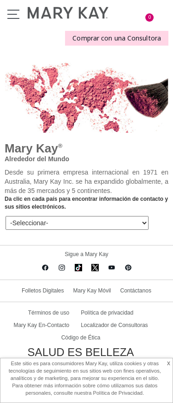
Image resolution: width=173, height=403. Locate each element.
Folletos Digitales (43, 290)
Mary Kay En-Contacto (41, 325)
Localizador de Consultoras (114, 325)
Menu (13, 14)
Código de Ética (81, 337)
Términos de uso (48, 313)
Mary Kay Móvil (92, 290)
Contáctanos (135, 290)
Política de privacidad (107, 313)
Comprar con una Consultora (116, 38)
